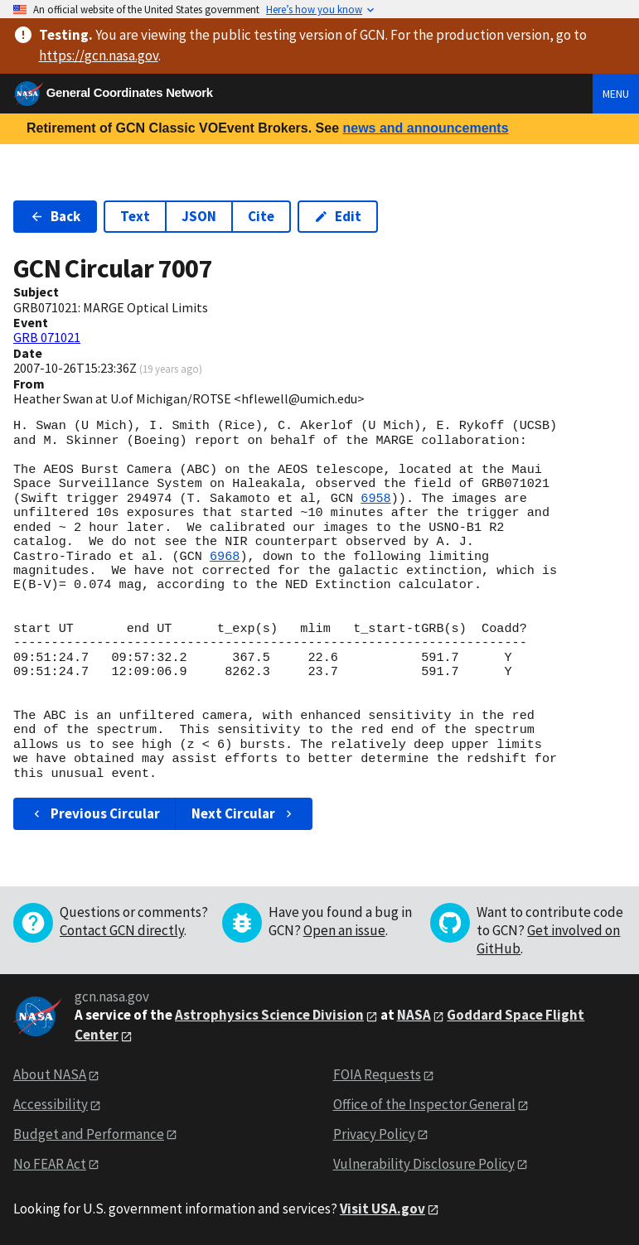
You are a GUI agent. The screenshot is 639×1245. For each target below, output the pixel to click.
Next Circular (243, 813)
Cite (261, 216)
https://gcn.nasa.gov (98, 55)
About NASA (49, 1074)
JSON (199, 216)
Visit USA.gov (382, 1208)
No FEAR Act (49, 1164)
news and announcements (425, 128)
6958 (375, 498)
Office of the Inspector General (424, 1104)
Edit (337, 216)
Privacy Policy (374, 1134)
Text (135, 216)
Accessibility (50, 1104)
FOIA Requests (377, 1074)
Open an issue (344, 930)
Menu (616, 93)
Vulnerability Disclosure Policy (424, 1164)
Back (55, 216)
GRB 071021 (46, 337)
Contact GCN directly (122, 930)
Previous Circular (95, 813)
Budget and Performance (88, 1134)
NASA (414, 1015)
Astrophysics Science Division (269, 1015)
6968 (225, 556)
